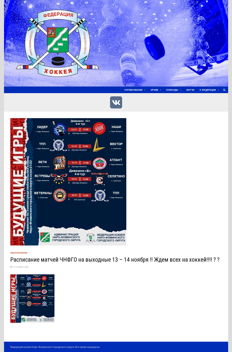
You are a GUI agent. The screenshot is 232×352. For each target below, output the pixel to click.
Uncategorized (18, 252)
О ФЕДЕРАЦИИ (207, 89)
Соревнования (133, 89)
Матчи (190, 89)
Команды (172, 89)
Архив (154, 89)
